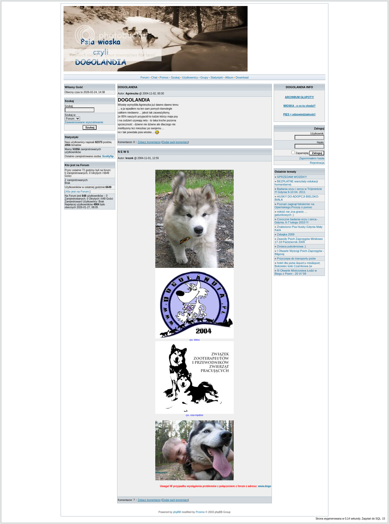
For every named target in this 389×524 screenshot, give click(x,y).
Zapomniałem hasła (311, 158)
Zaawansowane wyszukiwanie (84, 122)
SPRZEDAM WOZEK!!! (292, 176)
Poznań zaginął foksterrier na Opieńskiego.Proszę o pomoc (294, 205)
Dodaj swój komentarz (175, 142)
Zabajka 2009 (286, 234)
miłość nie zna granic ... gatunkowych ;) (290, 213)
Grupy (204, 77)
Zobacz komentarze (149, 142)
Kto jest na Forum (77, 191)
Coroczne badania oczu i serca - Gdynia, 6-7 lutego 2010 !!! (296, 221)
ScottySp (107, 156)
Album (229, 77)
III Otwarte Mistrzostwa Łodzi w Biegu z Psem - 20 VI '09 (295, 272)
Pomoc (164, 77)
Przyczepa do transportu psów (296, 258)
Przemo (200, 512)
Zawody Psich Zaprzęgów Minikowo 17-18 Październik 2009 (298, 240)
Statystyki (216, 77)
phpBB (177, 512)
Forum (144, 77)
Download (242, 77)
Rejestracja (317, 162)
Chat (154, 77)
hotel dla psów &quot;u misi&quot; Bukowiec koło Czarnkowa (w (297, 264)
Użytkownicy (190, 77)
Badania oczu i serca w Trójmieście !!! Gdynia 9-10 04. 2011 (298, 190)
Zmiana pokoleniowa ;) (291, 246)
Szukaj (175, 77)
